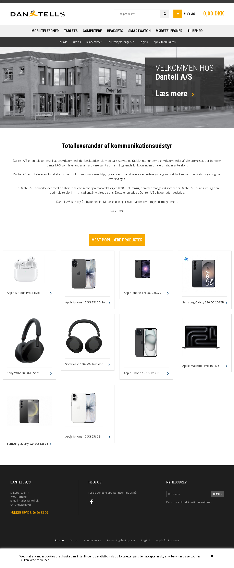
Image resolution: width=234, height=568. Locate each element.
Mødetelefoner (169, 31)
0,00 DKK (213, 13)
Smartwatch (139, 31)
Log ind (143, 42)
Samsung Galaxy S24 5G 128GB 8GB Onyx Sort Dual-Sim (28, 445)
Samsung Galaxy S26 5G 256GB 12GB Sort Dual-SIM (203, 304)
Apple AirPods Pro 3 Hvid (23, 293)
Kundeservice (94, 42)
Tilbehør (195, 31)
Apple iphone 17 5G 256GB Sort (86, 302)
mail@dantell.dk (29, 500)
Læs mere (117, 211)
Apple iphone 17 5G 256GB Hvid (83, 438)
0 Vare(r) (189, 13)
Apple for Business (164, 42)
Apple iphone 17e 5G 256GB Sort (142, 294)
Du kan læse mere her (34, 560)
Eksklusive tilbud (176, 502)
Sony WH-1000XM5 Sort (23, 373)
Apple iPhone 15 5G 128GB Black (141, 374)
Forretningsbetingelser (121, 42)
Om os (77, 42)
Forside (63, 42)
